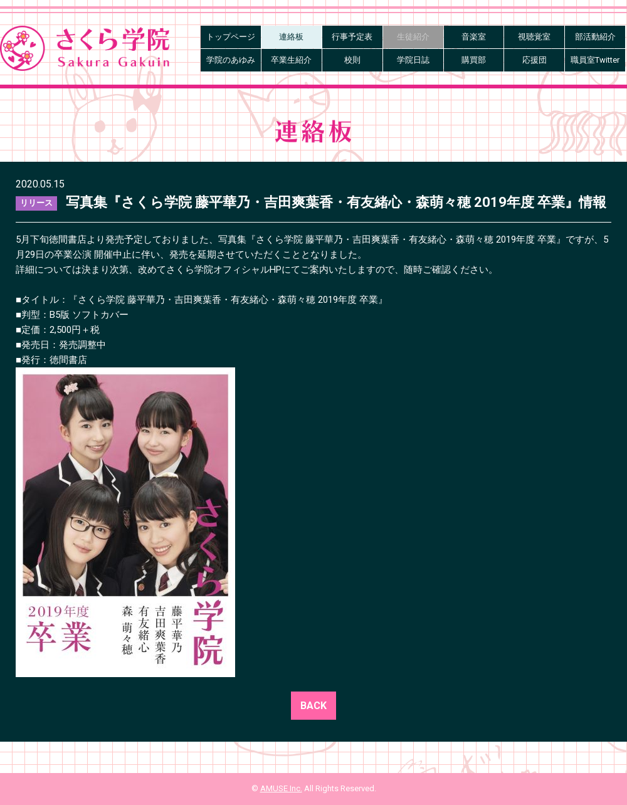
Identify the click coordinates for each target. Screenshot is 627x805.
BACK (313, 706)
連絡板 (291, 36)
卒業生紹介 (291, 60)
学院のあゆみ (230, 60)
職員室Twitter (595, 60)
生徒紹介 (413, 36)
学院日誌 (413, 60)
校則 (352, 60)
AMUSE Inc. (281, 788)
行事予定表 (352, 36)
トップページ (230, 36)
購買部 (473, 60)
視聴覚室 (534, 36)
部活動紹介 (595, 36)
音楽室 (473, 36)
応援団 (534, 60)
